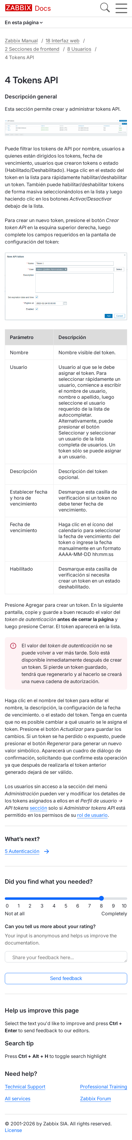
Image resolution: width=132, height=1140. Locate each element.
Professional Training (103, 1087)
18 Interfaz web (63, 41)
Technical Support (25, 1087)
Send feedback (66, 978)
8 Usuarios (79, 49)
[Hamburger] (121, 8)
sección (38, 808)
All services (17, 1099)
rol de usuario (92, 815)
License (13, 1130)
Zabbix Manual (21, 41)
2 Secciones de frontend (32, 49)
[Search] (105, 8)
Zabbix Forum (95, 1099)
